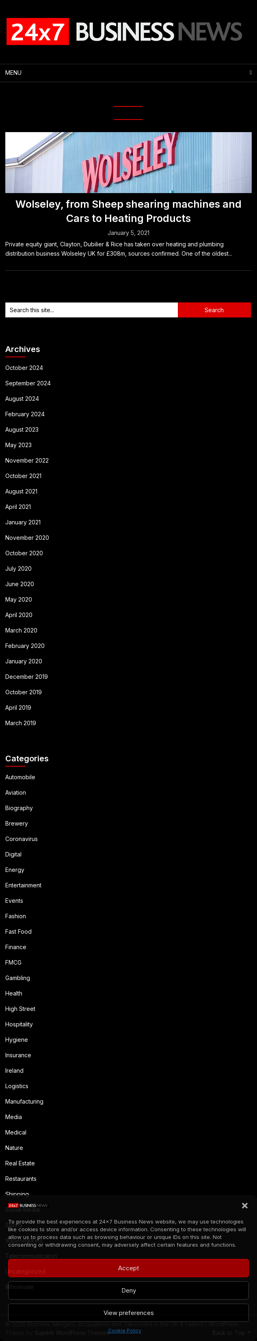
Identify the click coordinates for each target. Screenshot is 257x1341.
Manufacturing (24, 1101)
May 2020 (18, 599)
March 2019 (20, 722)
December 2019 (26, 676)
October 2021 (23, 475)
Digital (13, 854)
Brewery (16, 823)
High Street (20, 1008)
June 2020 (19, 583)
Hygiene (16, 1039)
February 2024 (25, 414)
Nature (14, 1147)
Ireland (14, 1070)
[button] (245, 1206)
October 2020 (24, 553)
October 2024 (24, 367)
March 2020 (21, 630)
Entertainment (23, 885)
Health (13, 993)
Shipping (17, 1194)
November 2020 (27, 537)
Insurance (18, 1055)
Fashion (15, 916)
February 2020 (25, 645)
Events (14, 900)
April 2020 (18, 614)
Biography (19, 807)
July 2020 (18, 568)
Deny (128, 1290)
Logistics (16, 1085)
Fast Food (18, 931)
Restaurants (21, 1178)
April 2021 (18, 506)
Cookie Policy (124, 1331)
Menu (13, 72)
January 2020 (23, 661)
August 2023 (22, 429)
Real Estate (20, 1163)
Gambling (17, 977)
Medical (15, 1132)
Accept (128, 1268)
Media (13, 1116)
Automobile (20, 777)
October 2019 (23, 692)
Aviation (15, 792)
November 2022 (27, 460)
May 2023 (18, 444)
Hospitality (19, 1024)
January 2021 (23, 522)
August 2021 (21, 491)
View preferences (129, 1313)
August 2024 (22, 398)
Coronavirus (21, 838)
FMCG (13, 962)
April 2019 (18, 707)
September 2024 (28, 383)
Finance (15, 946)
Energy (14, 869)
